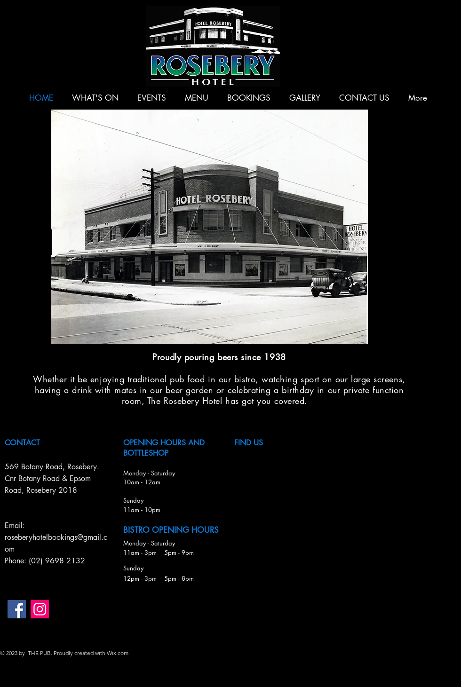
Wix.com (117, 652)
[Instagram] (40, 609)
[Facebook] (17, 609)
